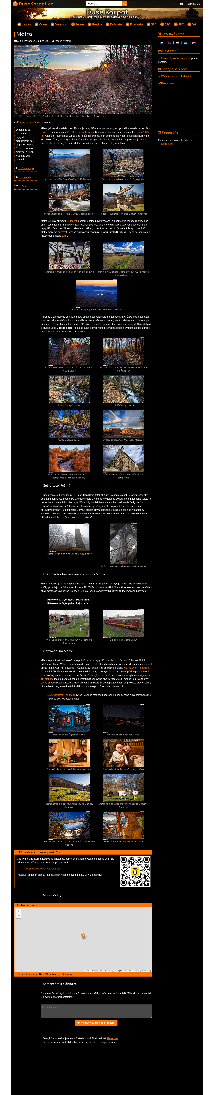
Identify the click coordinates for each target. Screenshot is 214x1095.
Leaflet (87, 971)
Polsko (80, 24)
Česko (43, 24)
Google (66, 974)
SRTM (116, 971)
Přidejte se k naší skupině (176, 76)
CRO (167, 24)
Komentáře (25, 177)
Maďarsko (116, 24)
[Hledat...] (104, 3)
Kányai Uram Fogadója (136, 668)
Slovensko (61, 24)
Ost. (194, 24)
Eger (64, 235)
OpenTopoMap (135, 971)
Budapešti (71, 221)
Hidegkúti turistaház (101, 675)
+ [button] (19, 911)
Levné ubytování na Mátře (61, 695)
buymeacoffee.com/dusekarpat (43, 868)
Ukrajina (97, 24)
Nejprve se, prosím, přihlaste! (96, 1022)
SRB (153, 24)
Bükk (43, 132)
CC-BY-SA (146, 971)
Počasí (22, 186)
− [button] (19, 916)
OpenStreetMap (107, 971)
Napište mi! (167, 144)
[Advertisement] (96, 1072)
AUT (181, 24)
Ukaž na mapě (26, 168)
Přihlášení (194, 4)
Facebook (112, 1038)
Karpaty (26, 24)
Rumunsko (136, 24)
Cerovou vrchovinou (83, 132)
